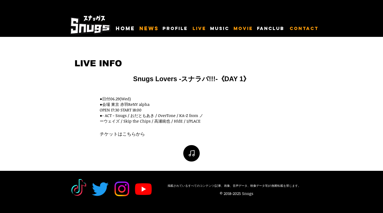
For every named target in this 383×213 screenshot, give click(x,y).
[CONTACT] (304, 28)
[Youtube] (143, 189)
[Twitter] (100, 189)
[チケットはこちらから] (122, 134)
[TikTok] (79, 189)
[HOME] (126, 28)
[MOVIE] (243, 28)
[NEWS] (149, 28)
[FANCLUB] (271, 28)
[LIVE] (200, 28)
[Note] (191, 153)
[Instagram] (122, 189)
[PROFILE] (176, 28)
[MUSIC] (220, 28)
